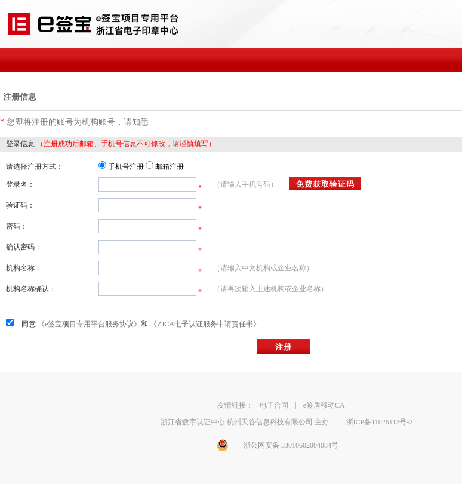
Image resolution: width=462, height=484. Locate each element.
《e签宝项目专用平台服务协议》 (89, 324)
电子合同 (274, 405)
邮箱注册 (169, 166)
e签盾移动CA (324, 405)
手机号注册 (126, 166)
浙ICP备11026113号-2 (379, 422)
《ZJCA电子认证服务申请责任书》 (205, 324)
